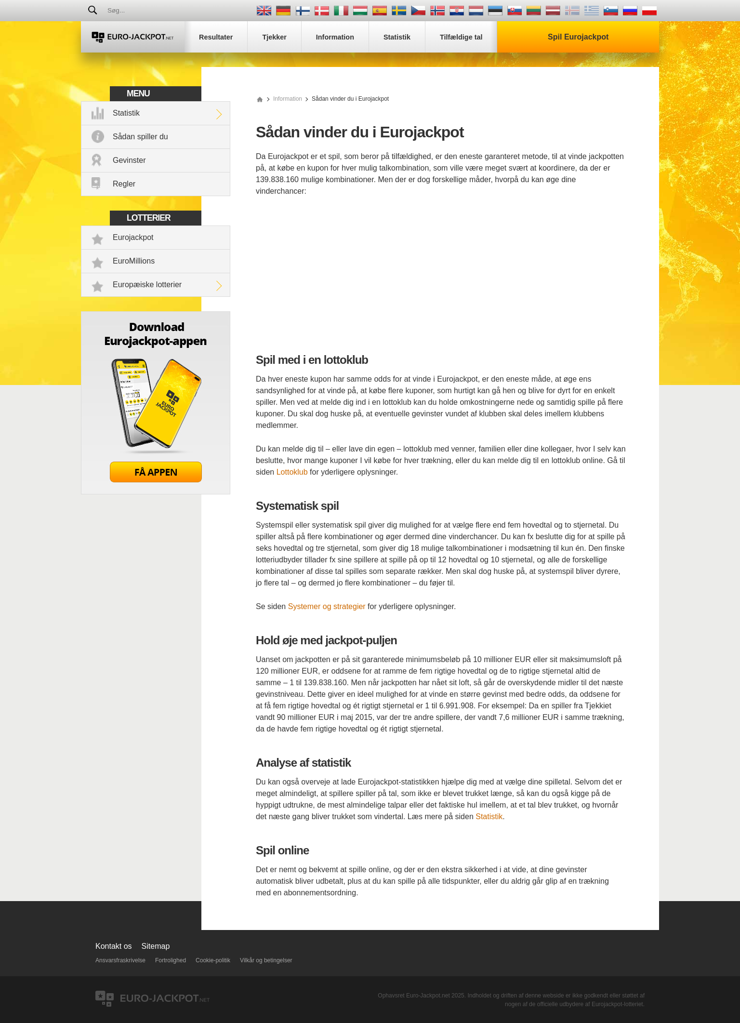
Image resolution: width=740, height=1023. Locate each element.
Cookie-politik (213, 960)
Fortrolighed (170, 960)
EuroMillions (134, 261)
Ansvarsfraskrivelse (120, 960)
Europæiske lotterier (147, 284)
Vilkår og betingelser (266, 960)
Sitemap (156, 946)
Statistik (126, 113)
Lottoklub (292, 472)
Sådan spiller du (140, 137)
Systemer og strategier (327, 606)
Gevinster (129, 160)
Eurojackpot (133, 237)
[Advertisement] (441, 276)
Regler (124, 184)
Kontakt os (113, 946)
